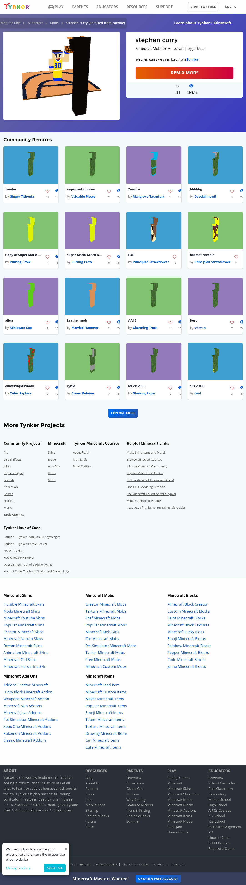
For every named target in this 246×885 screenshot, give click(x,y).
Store (89, 827)
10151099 (197, 387)
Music (8, 508)
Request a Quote (221, 849)
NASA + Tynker (13, 551)
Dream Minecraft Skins (22, 646)
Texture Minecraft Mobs (105, 611)
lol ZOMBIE (136, 387)
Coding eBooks (97, 816)
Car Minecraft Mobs (102, 639)
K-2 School (216, 816)
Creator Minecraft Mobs (105, 605)
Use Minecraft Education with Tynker (151, 495)
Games (8, 495)
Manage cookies (18, 868)
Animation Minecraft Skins (25, 653)
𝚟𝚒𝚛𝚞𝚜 (200, 328)
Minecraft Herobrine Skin (24, 667)
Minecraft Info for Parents (144, 502)
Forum (90, 822)
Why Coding (135, 800)
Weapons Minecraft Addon (26, 699)
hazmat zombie (202, 255)
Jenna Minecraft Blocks (186, 667)
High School (217, 805)
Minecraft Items (179, 816)
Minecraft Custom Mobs (106, 667)
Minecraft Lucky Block (185, 632)
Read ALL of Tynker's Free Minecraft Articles (156, 508)
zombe (10, 189)
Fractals (9, 481)
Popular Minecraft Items (106, 706)
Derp (193, 321)
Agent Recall (81, 453)
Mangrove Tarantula (148, 197)
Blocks (52, 460)
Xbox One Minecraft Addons (27, 727)
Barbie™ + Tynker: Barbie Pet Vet (25, 544)
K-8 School (216, 822)
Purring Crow (20, 262)
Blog (89, 778)
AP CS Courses (219, 811)
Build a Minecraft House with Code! (150, 481)
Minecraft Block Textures (188, 625)
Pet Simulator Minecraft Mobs (111, 646)
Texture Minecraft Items (105, 727)
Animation (11, 488)
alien (9, 321)
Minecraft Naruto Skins (23, 639)
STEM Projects (219, 843)
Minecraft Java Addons (22, 713)
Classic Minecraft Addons (24, 741)
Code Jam (174, 827)
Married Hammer (84, 328)
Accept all (55, 868)
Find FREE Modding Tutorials (146, 488)
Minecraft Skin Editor (183, 794)
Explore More (123, 414)
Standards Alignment (224, 827)
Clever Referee (82, 394)
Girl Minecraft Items (102, 741)
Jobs (88, 800)
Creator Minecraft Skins (23, 632)
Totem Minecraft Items (104, 720)
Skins (51, 453)
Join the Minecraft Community (147, 467)
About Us (92, 783)
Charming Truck (145, 328)
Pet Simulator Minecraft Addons (30, 720)
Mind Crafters (82, 467)
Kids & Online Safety (135, 865)
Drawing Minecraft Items (106, 734)
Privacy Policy (106, 865)
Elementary (217, 794)
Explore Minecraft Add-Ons (145, 474)
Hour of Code (177, 833)
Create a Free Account (158, 878)
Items (52, 474)
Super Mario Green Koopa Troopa (85, 255)
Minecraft (35, 23)
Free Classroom (220, 789)
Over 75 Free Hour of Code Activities (28, 565)
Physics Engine (13, 474)
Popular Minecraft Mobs (106, 625)
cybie (71, 387)
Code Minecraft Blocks (186, 660)
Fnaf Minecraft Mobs (102, 618)
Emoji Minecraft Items (104, 713)
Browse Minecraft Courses (144, 460)
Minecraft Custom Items (106, 692)
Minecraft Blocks (180, 805)
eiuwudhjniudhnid (19, 387)
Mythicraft (80, 460)
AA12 (132, 321)
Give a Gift (134, 789)
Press (89, 794)
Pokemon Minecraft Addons (27, 734)
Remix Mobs (184, 73)
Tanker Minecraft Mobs (105, 653)
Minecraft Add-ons (181, 811)
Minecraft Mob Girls (102, 632)
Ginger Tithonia (22, 197)
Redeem (132, 794)
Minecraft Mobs (179, 800)
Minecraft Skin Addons (22, 706)
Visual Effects (12, 460)
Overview (133, 778)
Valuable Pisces (83, 197)
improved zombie (81, 189)
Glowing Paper (144, 394)
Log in (230, 7)
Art (6, 453)
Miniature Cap (21, 328)
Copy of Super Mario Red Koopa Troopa (23, 255)
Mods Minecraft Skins (21, 611)
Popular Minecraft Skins (23, 625)
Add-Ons (54, 467)
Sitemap (91, 811)
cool (197, 394)
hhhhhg (196, 189)
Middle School (219, 800)
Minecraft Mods (179, 822)
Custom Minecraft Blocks (188, 611)
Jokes (7, 467)
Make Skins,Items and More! (146, 453)
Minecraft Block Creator (187, 605)
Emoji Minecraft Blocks (186, 639)
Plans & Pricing (138, 811)
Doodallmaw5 (205, 197)
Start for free (203, 7)
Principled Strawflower (151, 262)
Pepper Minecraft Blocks (188, 653)
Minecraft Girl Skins (20, 660)
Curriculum (135, 783)
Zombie (192, 59)
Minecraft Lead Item (102, 685)
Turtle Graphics (14, 515)
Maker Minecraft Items (104, 699)
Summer (133, 822)
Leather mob (77, 321)
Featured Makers (139, 805)
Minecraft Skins (179, 789)
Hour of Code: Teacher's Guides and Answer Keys (37, 572)
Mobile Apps (95, 805)
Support (91, 789)
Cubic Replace (20, 394)
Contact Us (178, 865)
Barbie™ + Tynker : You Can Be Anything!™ (32, 538)
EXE (131, 255)
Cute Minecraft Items (103, 747)
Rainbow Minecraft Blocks (189, 646)
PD (210, 833)
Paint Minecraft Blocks (186, 618)
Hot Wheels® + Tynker (19, 558)
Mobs (54, 23)
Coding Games (178, 778)
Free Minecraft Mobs (103, 660)
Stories (8, 502)
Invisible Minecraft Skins (23, 605)
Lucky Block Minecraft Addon (28, 692)
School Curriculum (222, 783)
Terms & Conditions (78, 865)
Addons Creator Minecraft (25, 685)
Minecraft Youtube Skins (24, 618)
